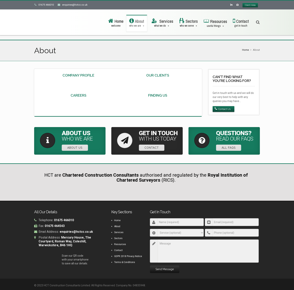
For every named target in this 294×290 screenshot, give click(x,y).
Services (118, 232)
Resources (120, 244)
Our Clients (157, 75)
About (117, 226)
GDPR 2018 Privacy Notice (128, 256)
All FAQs (229, 147)
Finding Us (157, 95)
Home (245, 49)
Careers (78, 95)
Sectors (118, 238)
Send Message (164, 269)
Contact (152, 147)
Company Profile (78, 75)
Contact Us (223, 108)
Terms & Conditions (124, 262)
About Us (75, 147)
